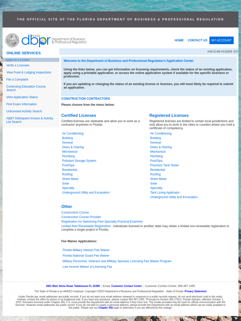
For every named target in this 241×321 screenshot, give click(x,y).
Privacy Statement (196, 291)
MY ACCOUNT (221, 40)
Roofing (67, 174)
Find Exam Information (21, 104)
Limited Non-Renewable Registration (86, 226)
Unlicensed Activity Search (24, 111)
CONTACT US (197, 40)
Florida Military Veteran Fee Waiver (86, 250)
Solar (65, 183)
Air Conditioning (73, 133)
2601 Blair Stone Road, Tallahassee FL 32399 (73, 286)
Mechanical (69, 151)
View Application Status (22, 97)
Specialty (68, 188)
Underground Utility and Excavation (86, 192)
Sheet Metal (70, 179)
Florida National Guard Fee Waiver (86, 255)
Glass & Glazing (73, 147)
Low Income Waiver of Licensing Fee (87, 267)
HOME (179, 40)
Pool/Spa (68, 165)
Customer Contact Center (126, 286)
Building (67, 138)
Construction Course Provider (81, 217)
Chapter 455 (105, 307)
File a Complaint (17, 79)
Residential (69, 170)
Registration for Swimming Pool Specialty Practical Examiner (102, 221)
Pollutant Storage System (79, 161)
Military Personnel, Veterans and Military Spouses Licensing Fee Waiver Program (117, 261)
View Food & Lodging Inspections (28, 72)
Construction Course (75, 212)
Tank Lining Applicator (165, 192)
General (67, 142)
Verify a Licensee (17, 65)
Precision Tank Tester (164, 165)
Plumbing (68, 156)
